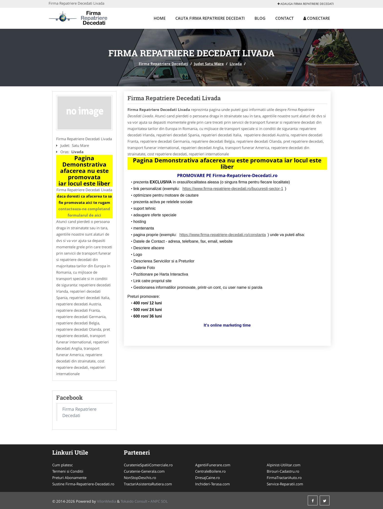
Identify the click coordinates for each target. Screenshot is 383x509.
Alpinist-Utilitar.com (283, 464)
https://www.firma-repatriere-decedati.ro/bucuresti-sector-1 (232, 189)
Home (160, 18)
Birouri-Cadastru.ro (283, 471)
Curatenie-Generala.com (144, 471)
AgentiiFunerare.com (212, 464)
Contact (284, 18)
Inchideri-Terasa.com (212, 483)
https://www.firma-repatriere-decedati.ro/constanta (222, 235)
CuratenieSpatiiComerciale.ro (148, 464)
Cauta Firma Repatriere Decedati (210, 18)
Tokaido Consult (134, 501)
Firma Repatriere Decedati (163, 63)
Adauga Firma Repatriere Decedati (305, 4)
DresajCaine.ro (207, 477)
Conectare (316, 18)
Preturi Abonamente (69, 477)
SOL (164, 501)
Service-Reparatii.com (285, 483)
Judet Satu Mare (209, 63)
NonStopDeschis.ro (140, 477)
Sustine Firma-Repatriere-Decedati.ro (83, 483)
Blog (260, 18)
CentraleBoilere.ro (210, 471)
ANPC (155, 501)
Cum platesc (62, 464)
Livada (236, 63)
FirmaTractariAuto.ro (284, 477)
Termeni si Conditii (67, 471)
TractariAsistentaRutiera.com (148, 483)
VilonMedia (106, 501)
